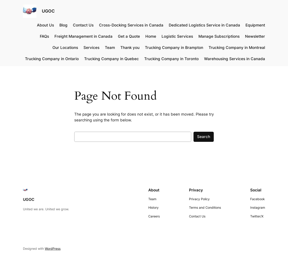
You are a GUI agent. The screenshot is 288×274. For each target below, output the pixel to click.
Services (91, 47)
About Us (45, 25)
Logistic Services (177, 36)
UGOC (48, 11)
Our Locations (65, 47)
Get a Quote (129, 36)
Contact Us (83, 25)
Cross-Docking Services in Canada (131, 25)
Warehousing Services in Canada (234, 59)
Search (203, 136)
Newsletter (255, 36)
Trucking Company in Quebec (111, 59)
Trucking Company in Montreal (237, 47)
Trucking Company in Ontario (52, 59)
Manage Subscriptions (219, 36)
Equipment (255, 25)
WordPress (53, 248)
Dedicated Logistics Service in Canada (204, 25)
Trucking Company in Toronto (171, 59)
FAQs (44, 36)
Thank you (130, 47)
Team (110, 47)
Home (150, 36)
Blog (63, 25)
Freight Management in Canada (83, 36)
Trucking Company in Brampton (174, 47)
